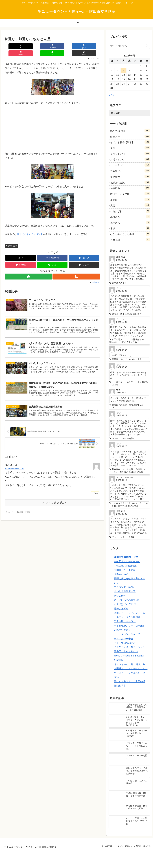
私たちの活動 (130, 130)
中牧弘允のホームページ (127, 561)
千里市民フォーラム (124, 621)
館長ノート (130, 136)
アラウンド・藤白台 (124, 587)
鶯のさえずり (121, 608)
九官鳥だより (130, 170)
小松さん (130, 216)
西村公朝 (130, 239)
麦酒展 (130, 199)
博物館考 (130, 176)
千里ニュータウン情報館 (127, 617)
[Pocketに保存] (60, 46)
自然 (130, 147)
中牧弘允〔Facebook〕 (126, 565)
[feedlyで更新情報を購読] (28, 269)
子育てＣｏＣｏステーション (129, 647)
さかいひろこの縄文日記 (127, 600)
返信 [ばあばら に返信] (95, 490)
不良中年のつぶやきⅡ (126, 643)
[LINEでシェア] (76, 46)
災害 (130, 205)
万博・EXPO (130, 159)
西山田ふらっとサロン (126, 651)
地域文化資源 (11, 239)
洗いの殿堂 (120, 595)
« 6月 (111, 95)
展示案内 (130, 188)
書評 (130, 228)
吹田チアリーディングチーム (129, 613)
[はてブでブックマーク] (44, 46)
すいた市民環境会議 (124, 591)
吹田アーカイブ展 (130, 193)
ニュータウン (130, 165)
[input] (129, 46)
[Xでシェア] (12, 46)
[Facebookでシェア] (28, 46)
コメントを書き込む (52, 500)
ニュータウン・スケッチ (127, 634)
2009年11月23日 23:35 (14, 466)
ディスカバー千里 (123, 638)
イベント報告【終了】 (130, 142)
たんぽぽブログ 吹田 (125, 604)
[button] (92, 46)
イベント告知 (130, 153)
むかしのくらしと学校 (130, 234)
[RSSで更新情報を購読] (76, 269)
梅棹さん (130, 222)
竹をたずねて (130, 211)
